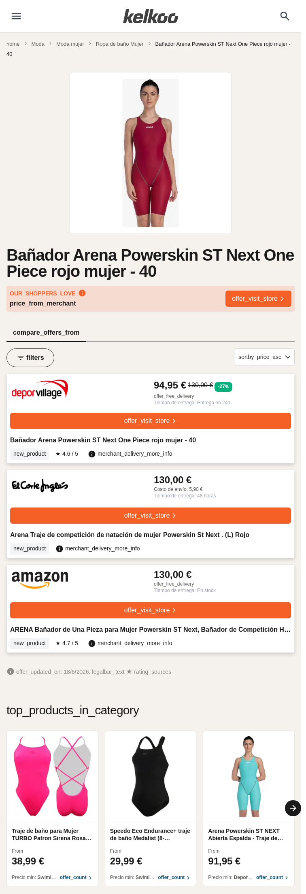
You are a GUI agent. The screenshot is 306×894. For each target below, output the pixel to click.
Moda (38, 44)
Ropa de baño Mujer (120, 44)
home (13, 44)
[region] (150, 808)
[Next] (293, 808)
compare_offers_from (46, 332)
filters (30, 358)
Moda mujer (70, 44)
